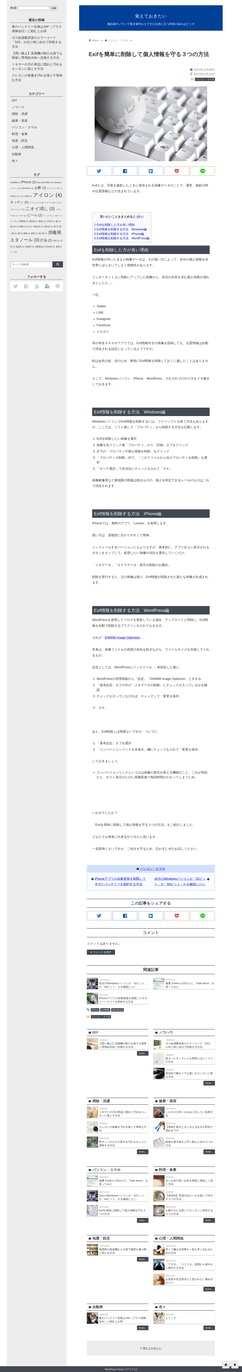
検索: (13, 8)
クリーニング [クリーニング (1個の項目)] (37, 203)
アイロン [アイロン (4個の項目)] (47, 195)
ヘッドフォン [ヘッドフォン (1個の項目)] (50, 216)
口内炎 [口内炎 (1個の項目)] (50, 221)
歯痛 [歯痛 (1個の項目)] (26, 233)
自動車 (16, 154)
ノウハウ (18, 107)
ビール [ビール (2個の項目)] (34, 215)
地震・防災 (20, 140)
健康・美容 (20, 120)
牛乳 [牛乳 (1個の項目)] (56, 241)
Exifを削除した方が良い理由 (114, 224)
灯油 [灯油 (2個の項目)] (46, 240)
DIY (14, 100)
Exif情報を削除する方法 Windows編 (120, 229)
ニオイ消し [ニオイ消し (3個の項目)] (40, 208)
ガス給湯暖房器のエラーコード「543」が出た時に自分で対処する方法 (36, 42)
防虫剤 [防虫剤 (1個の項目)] (50, 247)
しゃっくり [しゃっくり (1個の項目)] (53, 188)
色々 (15, 161)
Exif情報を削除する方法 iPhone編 (119, 234)
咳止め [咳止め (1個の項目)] (14, 226)
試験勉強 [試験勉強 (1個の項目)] (40, 247)
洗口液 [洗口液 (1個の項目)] (43, 233)
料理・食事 (20, 134)
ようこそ (170, 1317)
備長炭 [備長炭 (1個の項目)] (33, 221)
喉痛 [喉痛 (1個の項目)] (23, 226)
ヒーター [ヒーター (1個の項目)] (21, 216)
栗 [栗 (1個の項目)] (56, 226)
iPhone (95, 1010)
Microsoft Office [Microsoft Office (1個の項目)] (45, 182)
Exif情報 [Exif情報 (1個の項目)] (15, 182)
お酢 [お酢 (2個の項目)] (40, 188)
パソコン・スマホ (205, 79)
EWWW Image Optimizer (122, 637)
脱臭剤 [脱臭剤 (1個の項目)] (20, 247)
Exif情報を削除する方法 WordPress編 (121, 238)
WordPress (117, 1010)
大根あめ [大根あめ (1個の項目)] (38, 226)
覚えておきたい (151, 16)
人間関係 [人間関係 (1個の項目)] (23, 221)
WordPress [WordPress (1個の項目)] (28, 188)
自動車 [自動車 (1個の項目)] (29, 247)
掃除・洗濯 (20, 114)
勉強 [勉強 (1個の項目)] (42, 221)
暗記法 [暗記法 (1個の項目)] (48, 226)
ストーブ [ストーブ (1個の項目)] (50, 203)
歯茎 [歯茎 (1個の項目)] (34, 233)
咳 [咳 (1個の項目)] (58, 221)
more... (143, 1053)
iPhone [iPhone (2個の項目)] (28, 182)
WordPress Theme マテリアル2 (121, 1369)
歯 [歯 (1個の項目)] (20, 233)
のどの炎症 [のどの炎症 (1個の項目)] (26, 196)
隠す (140, 216)
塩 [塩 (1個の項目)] (29, 226)
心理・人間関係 (23, 147)
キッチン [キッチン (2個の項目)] (19, 202)
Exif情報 (105, 1010)
